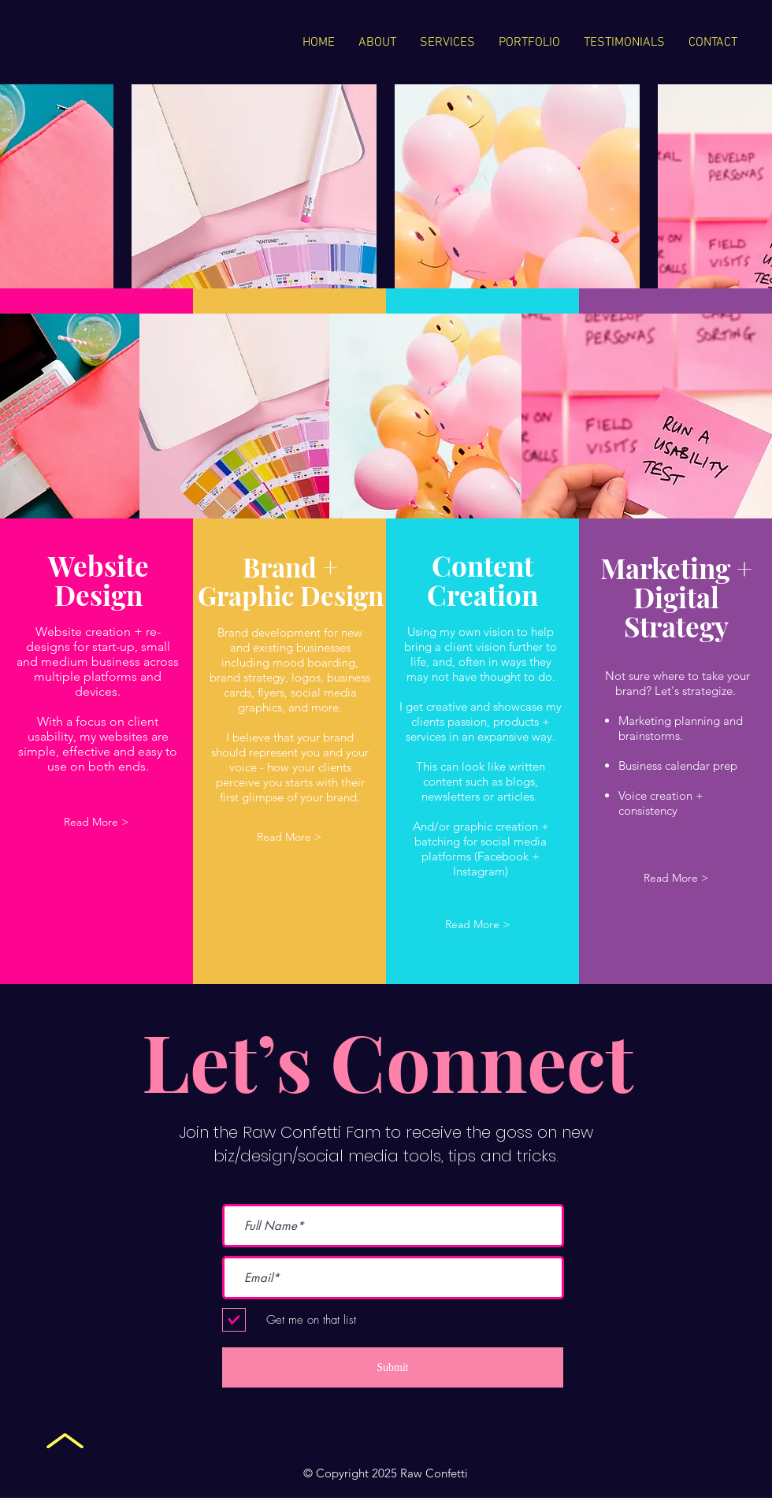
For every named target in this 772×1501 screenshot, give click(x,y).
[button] (96, 822)
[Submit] (392, 1367)
